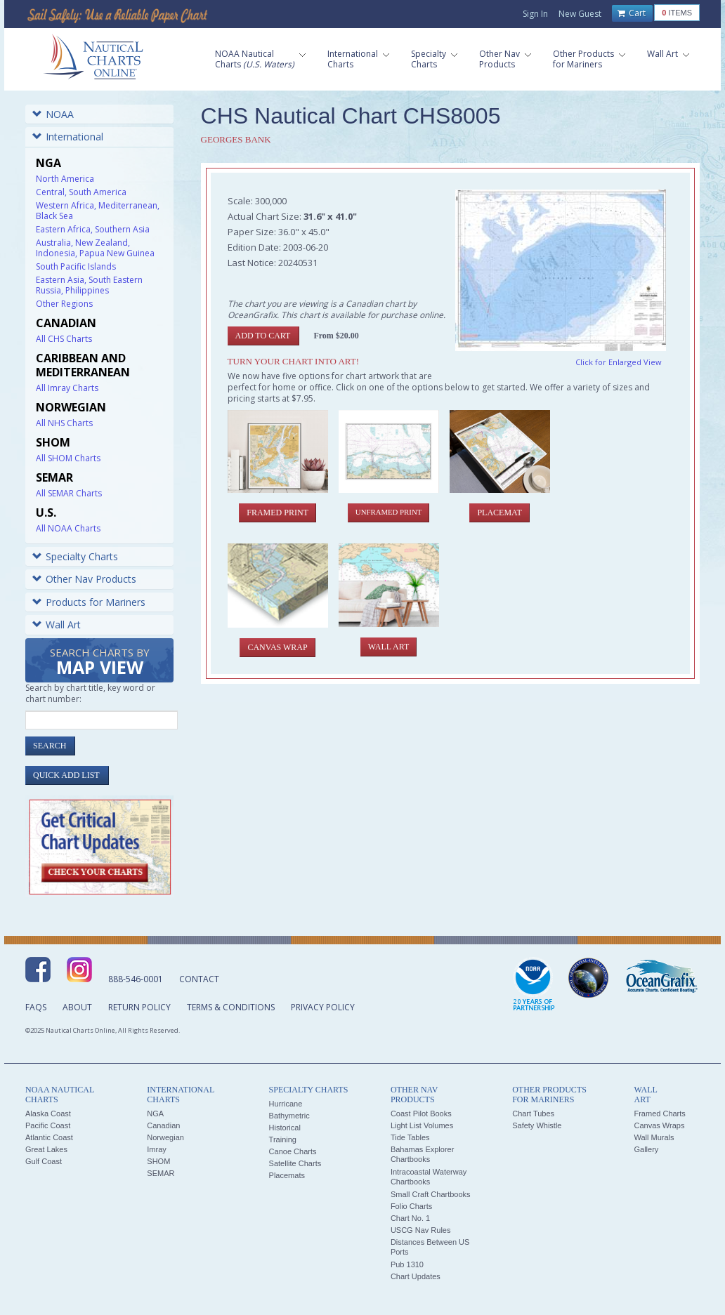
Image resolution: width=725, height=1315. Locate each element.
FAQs (35, 1007)
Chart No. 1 (410, 1218)
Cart (632, 13)
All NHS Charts (64, 423)
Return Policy (139, 1007)
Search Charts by (100, 662)
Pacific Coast (47, 1125)
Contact (199, 979)
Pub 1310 (407, 1264)
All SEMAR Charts (69, 493)
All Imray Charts (67, 388)
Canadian (163, 1125)
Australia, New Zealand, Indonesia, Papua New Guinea (95, 248)
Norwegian (165, 1137)
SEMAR (160, 1173)
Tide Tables (410, 1137)
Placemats (287, 1175)
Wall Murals (654, 1137)
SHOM (158, 1161)
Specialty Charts (75, 556)
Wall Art (56, 624)
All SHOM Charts (68, 458)
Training (282, 1139)
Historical (285, 1127)
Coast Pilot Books (421, 1113)
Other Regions (64, 304)
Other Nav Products (84, 579)
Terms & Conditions (231, 1007)
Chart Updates (415, 1276)
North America (65, 179)
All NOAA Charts (68, 528)
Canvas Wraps (659, 1125)
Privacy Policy (323, 1007)
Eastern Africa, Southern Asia (93, 229)
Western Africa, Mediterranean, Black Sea (97, 210)
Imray (156, 1149)
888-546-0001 (135, 979)
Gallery (646, 1149)
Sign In (535, 14)
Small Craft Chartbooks (431, 1194)
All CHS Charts (64, 339)
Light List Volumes (422, 1125)
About (77, 1007)
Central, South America (81, 192)
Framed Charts (659, 1113)
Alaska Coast (48, 1113)
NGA (155, 1113)
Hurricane (286, 1103)
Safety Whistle (536, 1125)
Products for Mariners (88, 602)
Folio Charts (411, 1206)
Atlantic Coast (49, 1137)
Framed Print (277, 512)
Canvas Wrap (277, 647)
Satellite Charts (295, 1163)
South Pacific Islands (76, 266)
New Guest (580, 14)
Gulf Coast (43, 1161)
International (67, 136)
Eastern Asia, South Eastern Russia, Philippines (89, 285)
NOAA (53, 114)
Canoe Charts (293, 1151)
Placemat (499, 512)
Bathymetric (289, 1115)
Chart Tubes (533, 1113)
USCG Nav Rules (421, 1230)
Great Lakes (46, 1149)
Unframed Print (388, 512)
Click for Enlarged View (618, 362)
